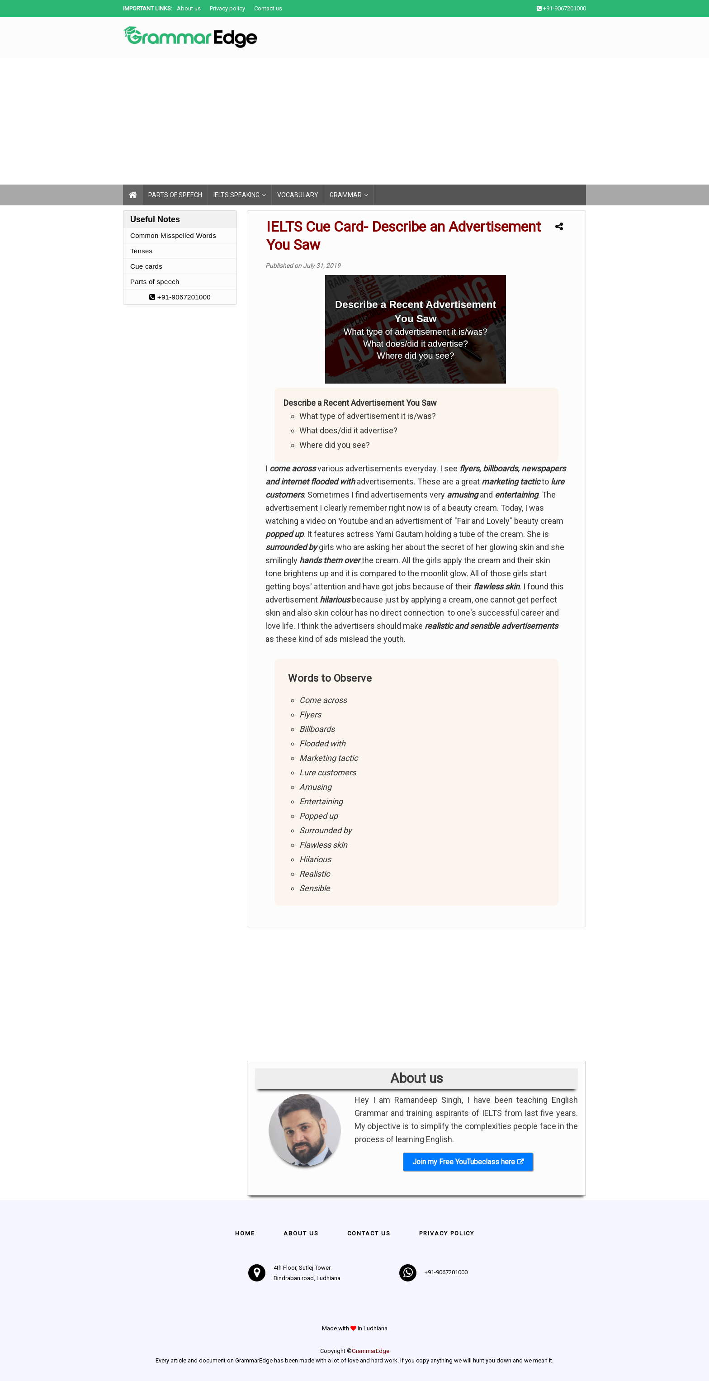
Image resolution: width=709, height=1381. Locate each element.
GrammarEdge (370, 1351)
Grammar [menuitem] (346, 195)
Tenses (141, 251)
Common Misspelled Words (173, 235)
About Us (301, 1233)
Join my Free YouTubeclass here (463, 1162)
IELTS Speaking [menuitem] (236, 195)
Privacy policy (227, 8)
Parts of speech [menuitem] (175, 195)
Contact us (268, 8)
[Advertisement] (271, 121)
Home (245, 1233)
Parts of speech (155, 281)
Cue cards (146, 266)
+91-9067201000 (180, 297)
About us (189, 8)
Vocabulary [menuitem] (297, 195)
